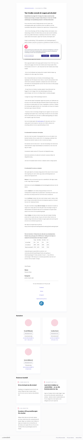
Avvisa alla (45, 55)
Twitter (41, 291)
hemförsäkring (40, 121)
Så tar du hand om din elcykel (27, 385)
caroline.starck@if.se (54, 338)
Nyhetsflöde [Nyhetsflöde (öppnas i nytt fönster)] (79, 437)
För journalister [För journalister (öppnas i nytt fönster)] (70, 437)
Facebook (41, 287)
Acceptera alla (55, 55)
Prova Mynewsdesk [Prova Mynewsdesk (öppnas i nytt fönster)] (60, 437)
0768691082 (28, 369)
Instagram (41, 295)
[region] (42, 51)
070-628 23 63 (54, 340)
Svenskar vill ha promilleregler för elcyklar (28, 412)
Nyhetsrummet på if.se (41, 298)
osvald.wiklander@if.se (28, 338)
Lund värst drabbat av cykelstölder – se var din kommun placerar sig (52, 387)
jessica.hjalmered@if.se (28, 367)
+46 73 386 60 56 (28, 340)
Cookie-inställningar (29, 55)
